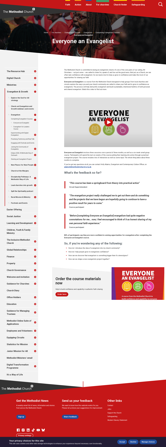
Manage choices (148, 442)
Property (11, 263)
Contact (110, 405)
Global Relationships (17, 250)
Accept (122, 442)
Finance (10, 256)
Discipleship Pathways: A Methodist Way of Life (21, 178)
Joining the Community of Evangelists (19, 148)
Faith (67, 4)
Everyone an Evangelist (83, 35)
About (89, 4)
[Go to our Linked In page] (28, 430)
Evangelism (88, 33)
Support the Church (114, 413)
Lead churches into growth (22, 185)
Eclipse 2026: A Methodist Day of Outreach (22, 154)
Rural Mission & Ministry (20, 197)
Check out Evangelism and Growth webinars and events (22, 107)
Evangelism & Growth (72, 33)
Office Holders (14, 297)
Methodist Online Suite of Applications (19, 322)
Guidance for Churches (18, 283)
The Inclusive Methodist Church (18, 241)
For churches (102, 4)
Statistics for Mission (17, 344)
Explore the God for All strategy (20, 99)
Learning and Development (20, 223)
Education (11, 304)
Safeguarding (138, 4)
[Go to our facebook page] (18, 430)
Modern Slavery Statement (117, 420)
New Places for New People (22, 165)
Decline (133, 442)
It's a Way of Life (15, 374)
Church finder (120, 4)
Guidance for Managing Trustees (18, 312)
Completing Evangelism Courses (108, 33)
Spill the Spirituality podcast (22, 191)
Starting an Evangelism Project (21, 159)
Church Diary (13, 290)
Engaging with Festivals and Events (22, 143)
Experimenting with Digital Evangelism (19, 134)
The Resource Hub (16, 71)
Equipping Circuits (15, 337)
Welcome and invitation (18, 277)
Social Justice (14, 216)
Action (78, 4)
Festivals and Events (19, 203)
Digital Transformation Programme (18, 366)
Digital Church (13, 78)
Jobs (109, 409)
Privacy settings (24, 435)
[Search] (160, 4)
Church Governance (16, 270)
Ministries (11, 85)
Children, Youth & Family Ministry (18, 231)
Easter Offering (14, 209)
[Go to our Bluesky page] (43, 430)
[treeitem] (37, 71)
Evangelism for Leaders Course (21, 128)
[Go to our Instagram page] (23, 430)
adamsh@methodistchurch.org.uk (77, 167)
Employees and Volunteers (20, 331)
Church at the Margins (20, 171)
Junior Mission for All (17, 351)
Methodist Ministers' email (19, 358)
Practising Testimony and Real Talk (22, 139)
